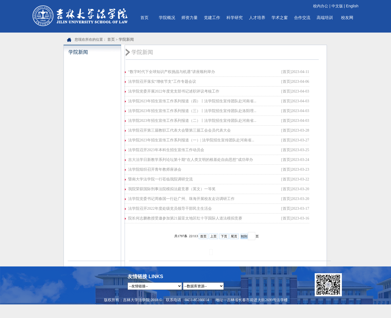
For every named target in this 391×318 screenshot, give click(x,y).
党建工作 (212, 17)
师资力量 (189, 17)
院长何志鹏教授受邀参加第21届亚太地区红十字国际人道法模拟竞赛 (185, 218)
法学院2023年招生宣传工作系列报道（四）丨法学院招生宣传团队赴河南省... (192, 101)
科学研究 (234, 17)
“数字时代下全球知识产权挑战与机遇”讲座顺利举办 (171, 72)
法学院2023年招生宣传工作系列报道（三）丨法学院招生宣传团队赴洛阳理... (192, 111)
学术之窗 (280, 17)
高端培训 (325, 17)
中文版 (337, 6)
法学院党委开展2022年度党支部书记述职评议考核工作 (173, 91)
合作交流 (302, 17)
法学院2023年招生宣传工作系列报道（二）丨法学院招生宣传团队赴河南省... (192, 121)
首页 (144, 17)
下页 (224, 236)
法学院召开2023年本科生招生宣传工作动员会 (166, 150)
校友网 (347, 17)
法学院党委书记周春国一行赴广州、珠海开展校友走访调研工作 (181, 199)
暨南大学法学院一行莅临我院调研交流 (160, 179)
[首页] (286, 72)
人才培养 (257, 17)
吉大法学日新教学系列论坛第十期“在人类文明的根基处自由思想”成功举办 (190, 160)
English (352, 6)
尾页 (234, 236)
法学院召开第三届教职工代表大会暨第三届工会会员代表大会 (179, 130)
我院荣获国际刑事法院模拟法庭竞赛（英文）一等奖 (172, 189)
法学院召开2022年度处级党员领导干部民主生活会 (170, 208)
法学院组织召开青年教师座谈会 (154, 169)
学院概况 (167, 17)
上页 (213, 236)
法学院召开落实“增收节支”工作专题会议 (162, 82)
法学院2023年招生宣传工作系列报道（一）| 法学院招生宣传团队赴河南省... (191, 140)
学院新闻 (126, 39)
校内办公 (320, 6)
